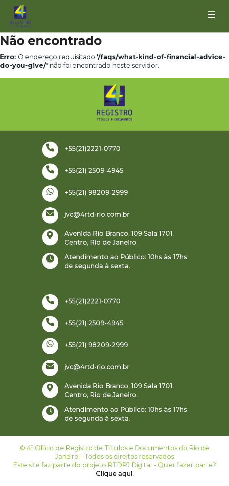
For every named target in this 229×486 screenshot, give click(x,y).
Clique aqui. (115, 473)
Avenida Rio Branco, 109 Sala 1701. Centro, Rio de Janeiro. (108, 237)
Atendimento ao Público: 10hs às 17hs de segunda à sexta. (114, 261)
